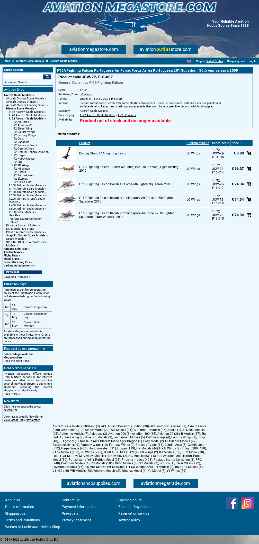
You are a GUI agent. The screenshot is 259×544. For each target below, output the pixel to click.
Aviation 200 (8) (119, 434)
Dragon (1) (134, 441)
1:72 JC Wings (20, 165)
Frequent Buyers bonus (136, 507)
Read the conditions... (17, 361)
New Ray (14, 215)
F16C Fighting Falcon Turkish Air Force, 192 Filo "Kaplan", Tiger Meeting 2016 (128, 168)
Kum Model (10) (193, 452)
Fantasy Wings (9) (122, 445)
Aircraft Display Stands (21, 102)
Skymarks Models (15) (67, 467)
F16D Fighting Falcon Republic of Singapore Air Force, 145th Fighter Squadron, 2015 (126, 199)
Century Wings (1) (183, 437)
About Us (12, 500)
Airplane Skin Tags (16, 249)
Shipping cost (16, 513)
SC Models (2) (148, 463)
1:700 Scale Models (21, 212)
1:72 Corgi (17, 138)
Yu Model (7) (156, 471)
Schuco (13, 222)
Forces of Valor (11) (149, 445)
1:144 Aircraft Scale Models (26, 188)
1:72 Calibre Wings (23, 132)
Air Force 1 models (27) (150, 430)
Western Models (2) (106, 471)
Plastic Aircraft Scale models (25, 232)
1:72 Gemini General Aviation (30, 152)
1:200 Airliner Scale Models (26, 195)
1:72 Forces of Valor (24, 145)
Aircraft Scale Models (18, 95)
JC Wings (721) (91, 452)
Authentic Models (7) (73, 434)
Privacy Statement (76, 520)
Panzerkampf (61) (81, 460)
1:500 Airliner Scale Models (26, 208)
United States (214, 61)
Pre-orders (70, 513)
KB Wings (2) (149, 452)
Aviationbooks (13, 252)
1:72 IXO (16, 162)
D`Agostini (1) (69, 441)
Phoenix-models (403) (137, 460)
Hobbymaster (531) (102, 448)
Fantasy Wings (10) (94, 445)
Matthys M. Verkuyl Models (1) (88, 456)
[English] (189, 61)
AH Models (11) (121, 430)
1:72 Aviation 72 (21, 125)
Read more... (12, 393)
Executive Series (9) (65, 445)
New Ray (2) (118, 456)
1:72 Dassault (20, 142)
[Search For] (23, 76)
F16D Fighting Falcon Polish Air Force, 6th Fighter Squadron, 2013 (125, 184)
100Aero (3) (91, 426)
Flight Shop (11, 255)
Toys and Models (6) (189, 467)
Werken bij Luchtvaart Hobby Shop (32, 527)
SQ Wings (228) (142, 467)
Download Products (16, 277)
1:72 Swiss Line (21, 182)
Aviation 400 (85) (144, 434)
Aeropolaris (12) (72, 430)
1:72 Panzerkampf (22, 175)
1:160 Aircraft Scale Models (26, 192)
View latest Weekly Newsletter (23, 416)
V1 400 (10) (60, 471)
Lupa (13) (59, 456)
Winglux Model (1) (134, 471)
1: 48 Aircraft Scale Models (26, 115)
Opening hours (130, 500)
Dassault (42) (89, 441)
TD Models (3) (163, 467)
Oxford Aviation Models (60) (172, 456)
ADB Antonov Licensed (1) (168, 426)
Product (84, 143)
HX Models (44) (147, 448)
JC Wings (86, 94)
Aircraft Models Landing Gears (26, 105)
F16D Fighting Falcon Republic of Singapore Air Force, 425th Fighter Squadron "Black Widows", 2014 (126, 215)
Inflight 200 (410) (194, 448)
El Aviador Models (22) (181, 441)
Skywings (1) (121, 467)
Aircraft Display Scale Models (25, 98)
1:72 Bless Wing (21, 128)
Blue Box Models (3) (98, 437)
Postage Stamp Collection (25, 218)
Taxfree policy (129, 520)
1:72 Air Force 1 (21, 122)
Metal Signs (11, 259)
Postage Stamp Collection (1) (174, 460)
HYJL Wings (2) (170, 448)
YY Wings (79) (176, 471)
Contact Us (70, 500)
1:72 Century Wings (23, 135)
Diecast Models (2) (113, 441)
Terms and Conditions (22, 520)
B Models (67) (190, 434)
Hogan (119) (126, 448)
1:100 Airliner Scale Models (26, 185)
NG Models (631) (140, 456)
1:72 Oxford (18, 172)
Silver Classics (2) (188, 463)
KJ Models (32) (169, 452)
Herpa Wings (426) (74, 448)
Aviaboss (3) (98, 434)
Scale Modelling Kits (17, 262)
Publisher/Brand (197, 143)
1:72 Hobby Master (23, 158)
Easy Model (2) (153, 441)
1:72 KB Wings (20, 168)
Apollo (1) (174, 430)
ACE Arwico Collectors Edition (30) (125, 426)
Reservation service (133, 513)
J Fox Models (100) (65, 452)
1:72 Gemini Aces (22, 148)
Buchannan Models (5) (129, 437)
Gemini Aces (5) (175, 445)
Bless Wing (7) (74, 437)
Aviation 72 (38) (168, 434)
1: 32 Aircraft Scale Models (26, 112)
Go (47, 76)
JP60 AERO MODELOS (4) (121, 452)
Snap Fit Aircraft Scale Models (26, 235)
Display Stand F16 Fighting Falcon (103, 153)
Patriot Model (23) (107, 460)
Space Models (15, 239)
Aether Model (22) (97, 430)
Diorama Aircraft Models (22, 225)
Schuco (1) (166, 463)
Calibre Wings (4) (158, 437)
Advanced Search (16, 82)
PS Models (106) (102, 463)
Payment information (79, 507)
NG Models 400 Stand (20, 228)
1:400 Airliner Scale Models (26, 205)
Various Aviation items (18, 265)
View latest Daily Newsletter (22, 420)
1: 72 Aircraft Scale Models (26, 118)
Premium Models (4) (75, 463)
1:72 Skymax (19, 178)
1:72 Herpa (18, 155)
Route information (19, 507)
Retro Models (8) (126, 463)
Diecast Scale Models (20, 108)
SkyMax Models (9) (98, 467)
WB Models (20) (81, 471)
